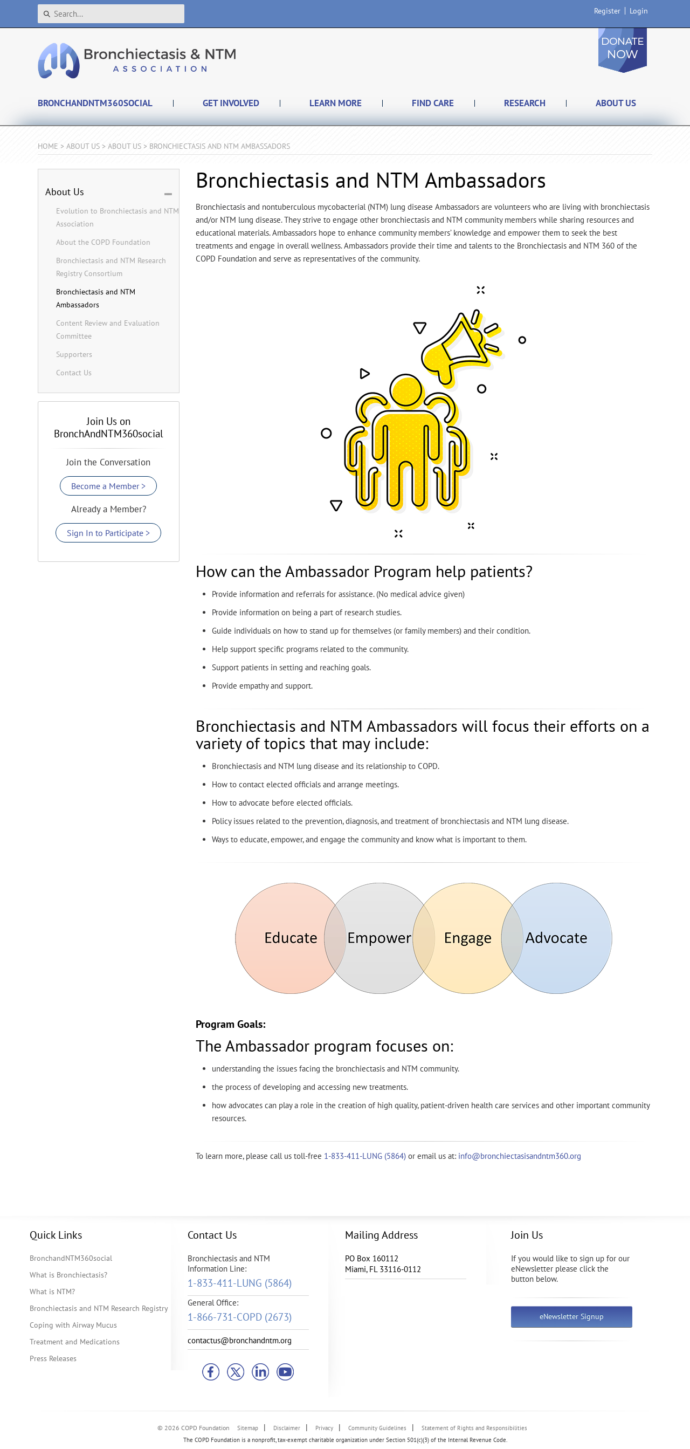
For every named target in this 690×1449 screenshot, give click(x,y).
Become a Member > (108, 485)
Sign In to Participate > (108, 532)
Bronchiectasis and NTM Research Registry (99, 1308)
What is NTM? (52, 1291)
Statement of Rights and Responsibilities (474, 1428)
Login (639, 11)
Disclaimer (286, 1428)
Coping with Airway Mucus (73, 1325)
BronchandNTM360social (71, 1258)
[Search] (111, 13)
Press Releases (53, 1358)
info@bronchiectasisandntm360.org (519, 1156)
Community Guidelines (377, 1428)
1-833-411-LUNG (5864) (365, 1156)
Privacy (324, 1428)
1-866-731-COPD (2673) (240, 1316)
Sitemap (247, 1428)
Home (48, 146)
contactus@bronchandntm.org (240, 1340)
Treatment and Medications (75, 1342)
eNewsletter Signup (572, 1316)
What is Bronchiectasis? (68, 1275)
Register (607, 11)
